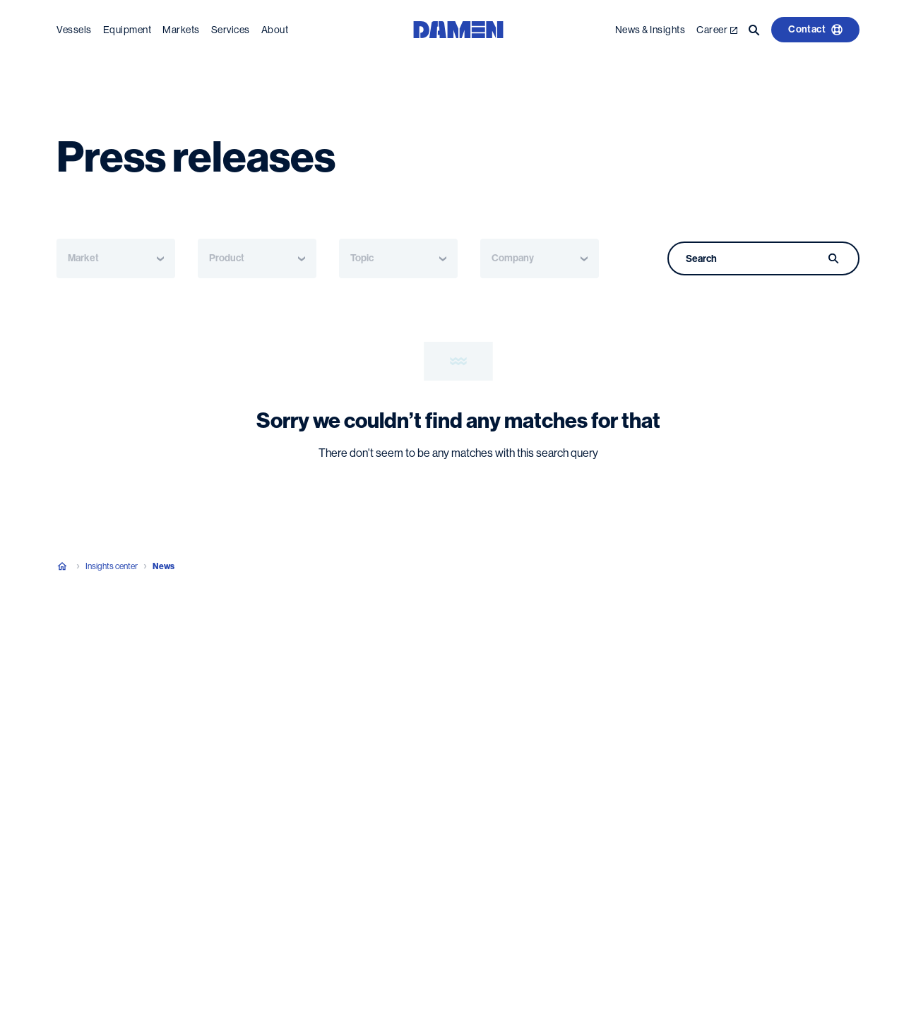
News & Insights (650, 29)
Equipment (127, 29)
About (275, 29)
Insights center (111, 566)
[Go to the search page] (754, 29)
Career (716, 29)
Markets (181, 29)
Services (230, 29)
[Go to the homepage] (458, 28)
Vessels (74, 29)
